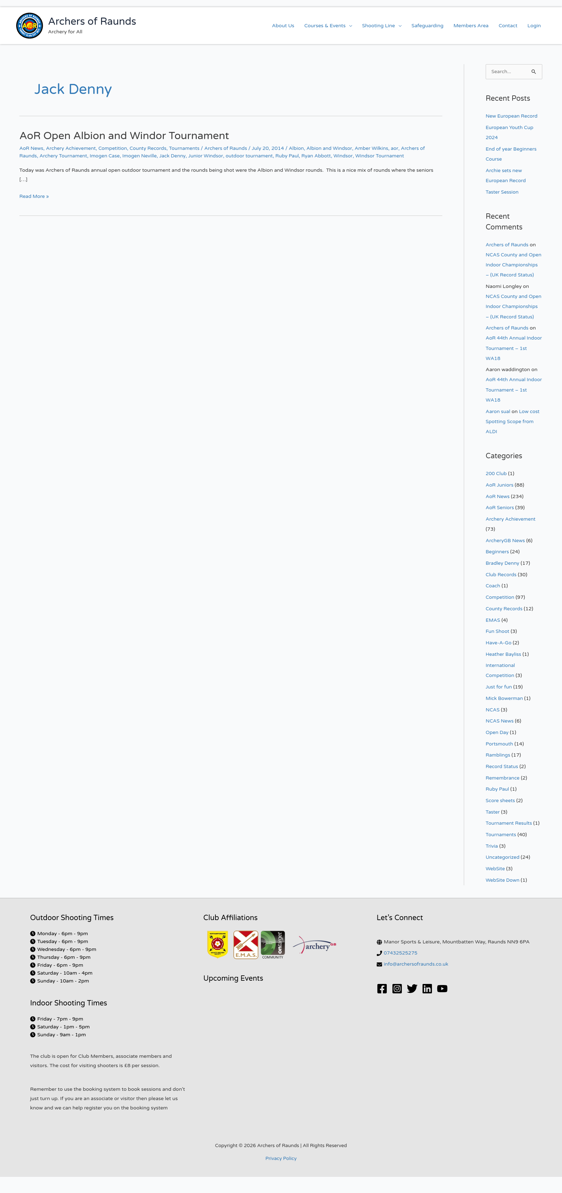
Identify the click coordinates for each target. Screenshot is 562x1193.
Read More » (34, 195)
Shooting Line (378, 26)
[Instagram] (397, 1004)
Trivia (492, 863)
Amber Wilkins (380, 148)
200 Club (497, 492)
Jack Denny (176, 155)
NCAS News (500, 738)
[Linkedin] (427, 1004)
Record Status (502, 784)
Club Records (502, 593)
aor (404, 148)
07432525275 (401, 969)
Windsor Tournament (390, 155)
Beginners (498, 570)
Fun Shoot (498, 649)
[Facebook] (382, 1004)
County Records (152, 148)
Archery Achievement (72, 148)
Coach (493, 604)
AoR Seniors (500, 526)
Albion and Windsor (337, 148)
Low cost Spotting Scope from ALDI (513, 440)
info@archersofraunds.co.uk (417, 980)
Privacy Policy (280, 1175)
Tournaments (189, 148)
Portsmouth (500, 761)
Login (534, 26)
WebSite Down (503, 897)
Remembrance (503, 795)
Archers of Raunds (92, 21)
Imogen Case (107, 155)
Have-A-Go (499, 661)
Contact (508, 26)
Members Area (471, 26)
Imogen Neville (143, 155)
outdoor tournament (255, 155)
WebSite (495, 885)
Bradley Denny (503, 581)
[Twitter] (412, 1004)
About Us (283, 26)
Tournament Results (509, 840)
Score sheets (501, 817)
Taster (493, 829)
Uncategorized (503, 874)
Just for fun (499, 704)
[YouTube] (442, 1004)
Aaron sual (498, 430)
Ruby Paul (294, 155)
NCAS (493, 727)
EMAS (493, 638)
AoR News (31, 148)
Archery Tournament (64, 155)
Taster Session (503, 192)
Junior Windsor (211, 155)
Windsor (352, 155)
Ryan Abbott (324, 155)
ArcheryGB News (506, 559)
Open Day (497, 750)
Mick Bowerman (505, 716)
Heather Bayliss (504, 672)
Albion (303, 148)
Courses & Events (325, 26)
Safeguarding (427, 26)
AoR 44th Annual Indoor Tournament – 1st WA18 (511, 367)
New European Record (512, 116)
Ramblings (498, 772)
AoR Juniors (500, 504)
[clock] (59, 950)
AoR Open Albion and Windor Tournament (127, 135)
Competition (115, 148)
